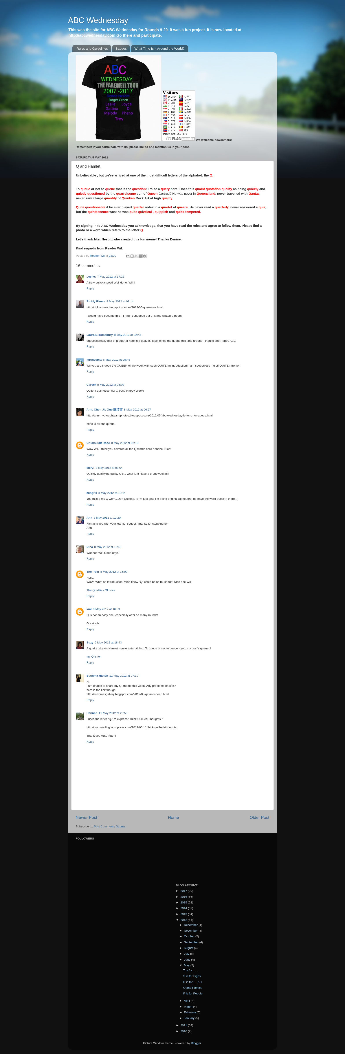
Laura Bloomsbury (99, 334)
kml (89, 609)
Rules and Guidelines (92, 48)
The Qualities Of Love (100, 590)
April (187, 1000)
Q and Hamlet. (192, 987)
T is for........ (191, 970)
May (187, 965)
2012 (184, 919)
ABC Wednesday (98, 20)
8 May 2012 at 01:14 (120, 301)
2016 (184, 896)
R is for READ (192, 982)
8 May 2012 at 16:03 (113, 571)
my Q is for (93, 656)
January (189, 1018)
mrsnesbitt (94, 359)
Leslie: (91, 276)
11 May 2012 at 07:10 (123, 675)
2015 (184, 902)
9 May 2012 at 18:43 (108, 642)
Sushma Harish (97, 675)
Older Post (259, 817)
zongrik (91, 492)
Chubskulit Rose (98, 443)
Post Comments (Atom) (109, 826)
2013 (184, 914)
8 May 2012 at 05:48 (116, 359)
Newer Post (86, 817)
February (190, 1012)
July (187, 953)
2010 (184, 1031)
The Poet (92, 571)
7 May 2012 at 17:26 (110, 276)
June (187, 959)
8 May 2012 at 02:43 (127, 334)
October (189, 936)
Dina (89, 547)
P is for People (193, 993)
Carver (91, 384)
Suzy (90, 642)
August (189, 948)
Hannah (91, 713)
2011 (184, 1025)
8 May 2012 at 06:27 (137, 409)
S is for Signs (192, 976)
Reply (90, 288)
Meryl (90, 467)
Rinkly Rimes (95, 301)
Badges (121, 48)
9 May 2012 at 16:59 (106, 609)
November (191, 930)
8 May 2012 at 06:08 (110, 384)
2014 (184, 908)
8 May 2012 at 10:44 (111, 492)
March (188, 1006)
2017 (184, 890)
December (191, 925)
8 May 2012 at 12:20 (107, 517)
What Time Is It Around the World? (159, 48)
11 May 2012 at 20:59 (113, 713)
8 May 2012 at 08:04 (109, 467)
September (191, 942)
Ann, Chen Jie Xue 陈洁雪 (104, 409)
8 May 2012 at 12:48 (107, 547)
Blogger (196, 1043)
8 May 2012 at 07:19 (124, 443)
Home (173, 817)
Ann (89, 517)
